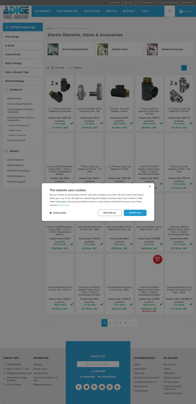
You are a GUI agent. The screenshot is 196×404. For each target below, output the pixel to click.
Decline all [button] (109, 212)
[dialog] (98, 202)
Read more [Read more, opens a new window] (63, 205)
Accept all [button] (135, 212)
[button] (58, 212)
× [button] (150, 186)
